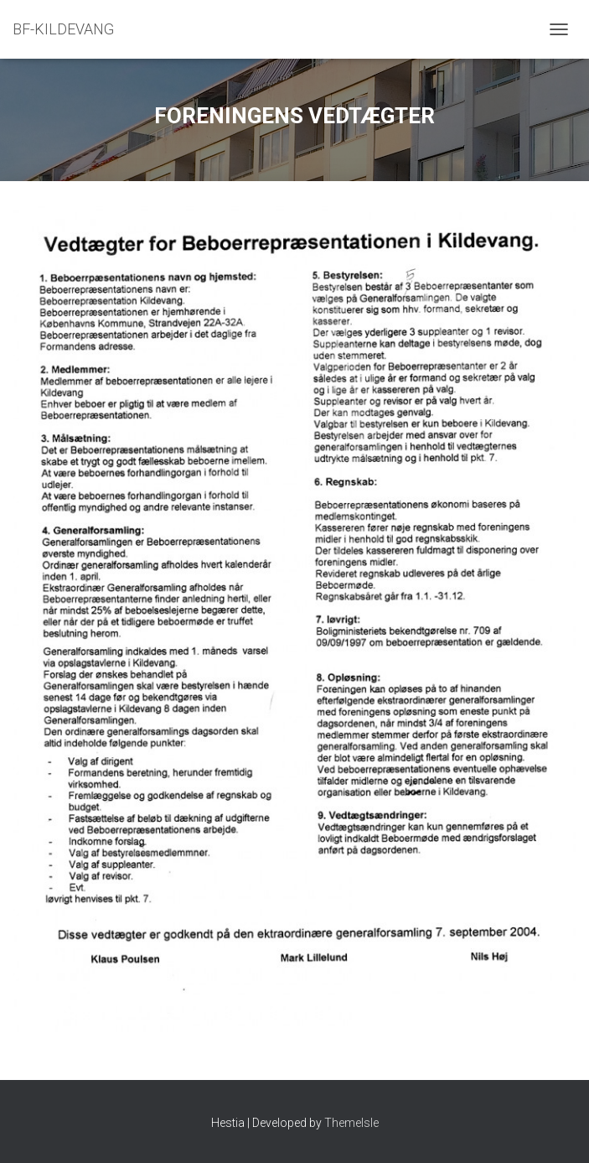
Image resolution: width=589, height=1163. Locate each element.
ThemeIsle (351, 1122)
